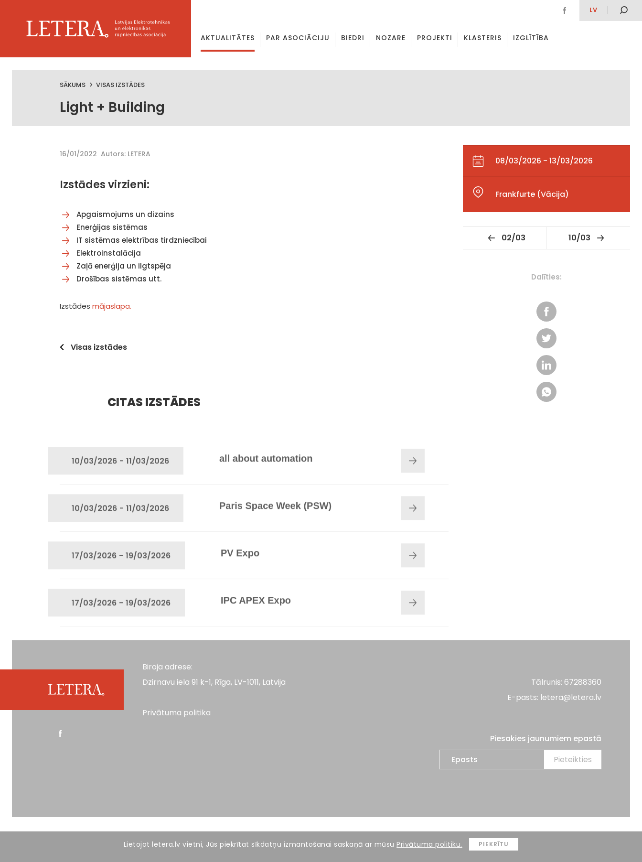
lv (593, 10)
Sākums (73, 85)
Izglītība (531, 38)
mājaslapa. (111, 306)
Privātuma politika (176, 712)
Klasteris (483, 38)
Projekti (434, 38)
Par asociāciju (298, 38)
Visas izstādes (120, 85)
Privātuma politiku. (429, 844)
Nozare (391, 38)
